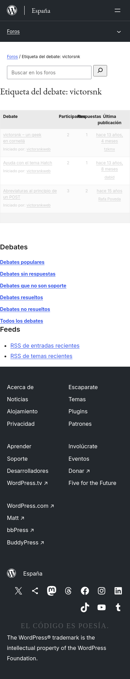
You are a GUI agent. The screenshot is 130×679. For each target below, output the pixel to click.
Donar (79, 470)
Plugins (78, 411)
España (32, 573)
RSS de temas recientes (41, 355)
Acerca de (20, 387)
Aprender (19, 446)
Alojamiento (22, 411)
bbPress (20, 529)
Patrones (80, 423)
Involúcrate (83, 446)
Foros (13, 31)
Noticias (17, 399)
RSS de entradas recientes (44, 345)
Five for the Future (92, 482)
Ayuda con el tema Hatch (27, 162)
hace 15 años (109, 190)
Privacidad (21, 423)
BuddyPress (25, 542)
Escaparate (83, 387)
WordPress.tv (27, 482)
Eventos (79, 458)
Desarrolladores (28, 470)
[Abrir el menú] (119, 10)
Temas (77, 399)
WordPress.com (30, 505)
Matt (16, 517)
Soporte (17, 458)
